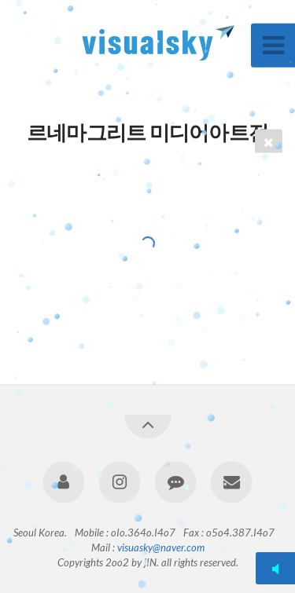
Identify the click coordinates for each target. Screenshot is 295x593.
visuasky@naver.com (161, 547)
